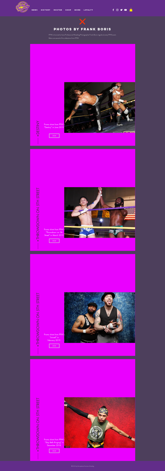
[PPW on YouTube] (125, 9)
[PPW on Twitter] (121, 9)
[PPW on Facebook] (113, 9)
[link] (131, 9)
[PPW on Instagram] (117, 9)
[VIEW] (54, 136)
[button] (38, 127)
